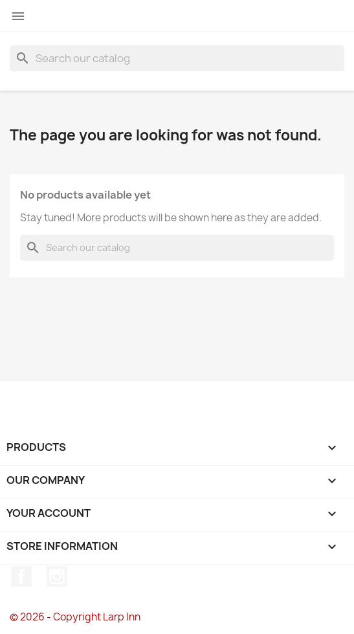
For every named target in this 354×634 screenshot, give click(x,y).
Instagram (57, 576)
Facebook (21, 576)
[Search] (177, 58)
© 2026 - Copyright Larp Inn (75, 617)
